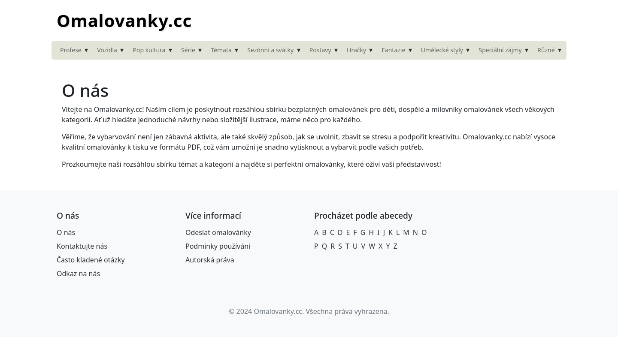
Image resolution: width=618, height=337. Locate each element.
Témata (221, 50)
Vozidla (107, 50)
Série (188, 50)
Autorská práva (209, 260)
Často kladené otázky (91, 260)
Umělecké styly (442, 50)
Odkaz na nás (78, 273)
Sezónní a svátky (270, 50)
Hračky (356, 50)
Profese (71, 50)
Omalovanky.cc (124, 20)
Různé (546, 50)
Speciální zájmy (500, 50)
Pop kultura (149, 50)
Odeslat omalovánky (218, 232)
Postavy (320, 50)
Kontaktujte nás (82, 246)
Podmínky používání (217, 246)
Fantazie (394, 50)
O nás (66, 232)
